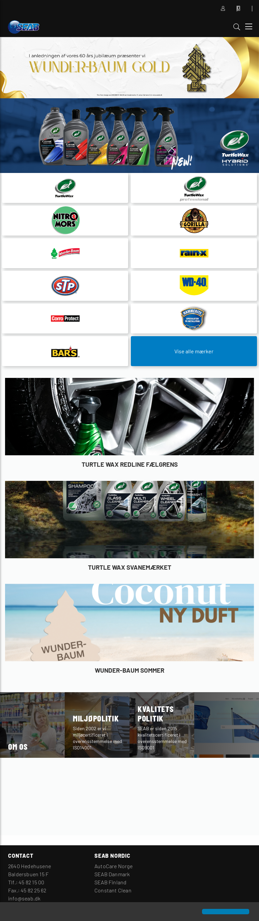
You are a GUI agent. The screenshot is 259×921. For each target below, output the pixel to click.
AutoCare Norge (113, 866)
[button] (11, 912)
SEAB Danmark (112, 874)
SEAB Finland (110, 882)
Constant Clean (113, 890)
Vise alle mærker (193, 351)
